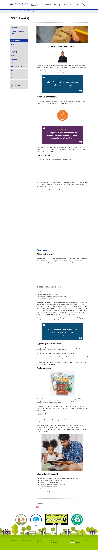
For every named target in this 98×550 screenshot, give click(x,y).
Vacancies (59, 5)
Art (12, 63)
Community (85, 5)
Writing (13, 37)
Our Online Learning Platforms (16, 86)
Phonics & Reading (16, 41)
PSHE (12, 74)
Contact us (33, 5)
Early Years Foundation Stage (17, 32)
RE (11, 81)
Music (12, 70)
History (13, 56)
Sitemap (52, 540)
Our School (39, 4)
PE (11, 78)
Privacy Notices (54, 542)
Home (11, 11)
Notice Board (67, 4)
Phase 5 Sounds (42, 250)
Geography (14, 59)
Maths (12, 44)
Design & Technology (16, 67)
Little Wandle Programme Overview (50, 507)
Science (13, 48)
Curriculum (48, 4)
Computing (14, 52)
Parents (76, 4)
